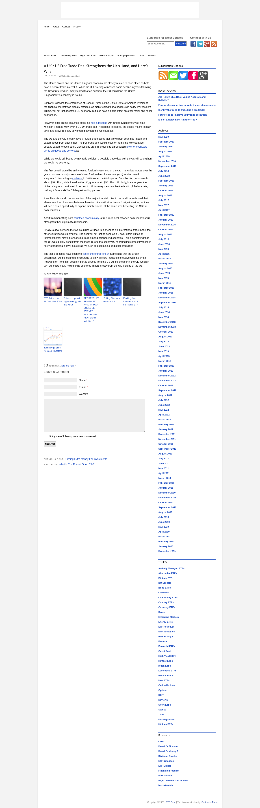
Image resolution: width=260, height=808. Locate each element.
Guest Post (164, 651)
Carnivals (163, 592)
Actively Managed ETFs (171, 568)
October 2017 (165, 190)
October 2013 (165, 331)
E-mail (83, 387)
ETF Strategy (165, 636)
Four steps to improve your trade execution (182, 114)
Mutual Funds (166, 675)
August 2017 (165, 195)
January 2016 (165, 263)
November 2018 (167, 161)
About (56, 26)
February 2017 (166, 215)
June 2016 (164, 244)
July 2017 (163, 200)
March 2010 (164, 536)
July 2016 (163, 239)
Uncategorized (166, 719)
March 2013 (164, 361)
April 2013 (164, 356)
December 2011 (167, 434)
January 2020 (165, 146)
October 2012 (165, 385)
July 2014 (163, 307)
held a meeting (99, 122)
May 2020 (163, 136)
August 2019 (165, 151)
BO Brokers (164, 582)
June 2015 (164, 273)
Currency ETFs (166, 607)
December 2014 (167, 297)
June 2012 (164, 405)
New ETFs (164, 680)
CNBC (161, 741)
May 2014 (163, 317)
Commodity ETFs (68, 55)
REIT (161, 695)
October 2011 (165, 444)
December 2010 (167, 492)
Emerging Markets (126, 55)
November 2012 (167, 380)
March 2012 (164, 419)
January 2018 (165, 185)
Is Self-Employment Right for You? (177, 119)
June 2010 (164, 522)
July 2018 (163, 171)
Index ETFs (164, 665)
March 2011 (164, 478)
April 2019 (164, 156)
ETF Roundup (166, 626)
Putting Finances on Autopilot (111, 300)
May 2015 (163, 278)
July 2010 (163, 517)
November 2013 (167, 327)
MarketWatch (165, 785)
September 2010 (167, 507)
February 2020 (166, 141)
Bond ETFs (164, 587)
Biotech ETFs (165, 578)
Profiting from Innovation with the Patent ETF (130, 301)
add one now (67, 366)
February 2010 (166, 541)
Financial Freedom (168, 770)
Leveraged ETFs (167, 670)
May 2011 (163, 468)
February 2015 (166, 287)
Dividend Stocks (167, 756)
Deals (141, 55)
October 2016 (165, 229)
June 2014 (164, 312)
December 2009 (167, 551)
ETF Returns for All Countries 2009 (53, 300)
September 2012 (167, 390)
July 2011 (163, 458)
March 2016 (164, 258)
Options (162, 690)
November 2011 (167, 439)
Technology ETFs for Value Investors (53, 349)
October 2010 (165, 502)
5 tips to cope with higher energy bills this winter (72, 301)
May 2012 (163, 409)
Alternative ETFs (167, 573)
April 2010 (164, 531)
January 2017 (165, 219)
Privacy (77, 26)
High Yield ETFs (88, 55)
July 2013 (163, 341)
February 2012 (166, 424)
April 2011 (164, 473)
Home (46, 26)
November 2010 (167, 497)
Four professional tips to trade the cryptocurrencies (187, 105)
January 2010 (165, 546)
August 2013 (165, 336)
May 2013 (163, 351)
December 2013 (167, 322)
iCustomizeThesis (209, 802)
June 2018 (164, 175)
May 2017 (163, 205)
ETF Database (166, 761)
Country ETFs (166, 602)
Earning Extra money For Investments (86, 459)
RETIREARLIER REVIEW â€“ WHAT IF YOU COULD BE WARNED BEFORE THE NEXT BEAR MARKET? (91, 309)
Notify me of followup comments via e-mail (72, 436)
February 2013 (166, 366)
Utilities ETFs (165, 724)
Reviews (152, 55)
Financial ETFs (166, 646)
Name (83, 380)
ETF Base (89, 41)
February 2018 (166, 180)
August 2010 (165, 512)
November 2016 (167, 224)
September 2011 (167, 448)
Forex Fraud (165, 775)
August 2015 (165, 268)
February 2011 (166, 483)
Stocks (162, 709)
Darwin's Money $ (168, 751)
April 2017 (164, 210)
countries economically (86, 218)
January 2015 (165, 292)
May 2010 (163, 526)
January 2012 (165, 429)
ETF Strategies (106, 55)
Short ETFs (164, 704)
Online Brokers (166, 685)
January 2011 (165, 487)
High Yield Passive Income (173, 780)
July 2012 (163, 400)
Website (83, 394)
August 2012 (165, 395)
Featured (163, 641)
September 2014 (167, 302)
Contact (66, 26)
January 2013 (165, 370)
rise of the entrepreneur (96, 253)
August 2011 (165, 453)
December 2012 (167, 375)
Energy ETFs (165, 621)
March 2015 (164, 283)
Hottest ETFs (50, 55)
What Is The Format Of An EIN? (76, 464)
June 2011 (164, 463)
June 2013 (164, 346)
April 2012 (164, 414)
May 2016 (163, 249)
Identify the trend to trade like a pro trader (181, 110)
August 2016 (165, 234)
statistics (77, 178)
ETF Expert (164, 765)
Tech (161, 714)
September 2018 (167, 166)
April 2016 (164, 254)
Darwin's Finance (167, 746)
